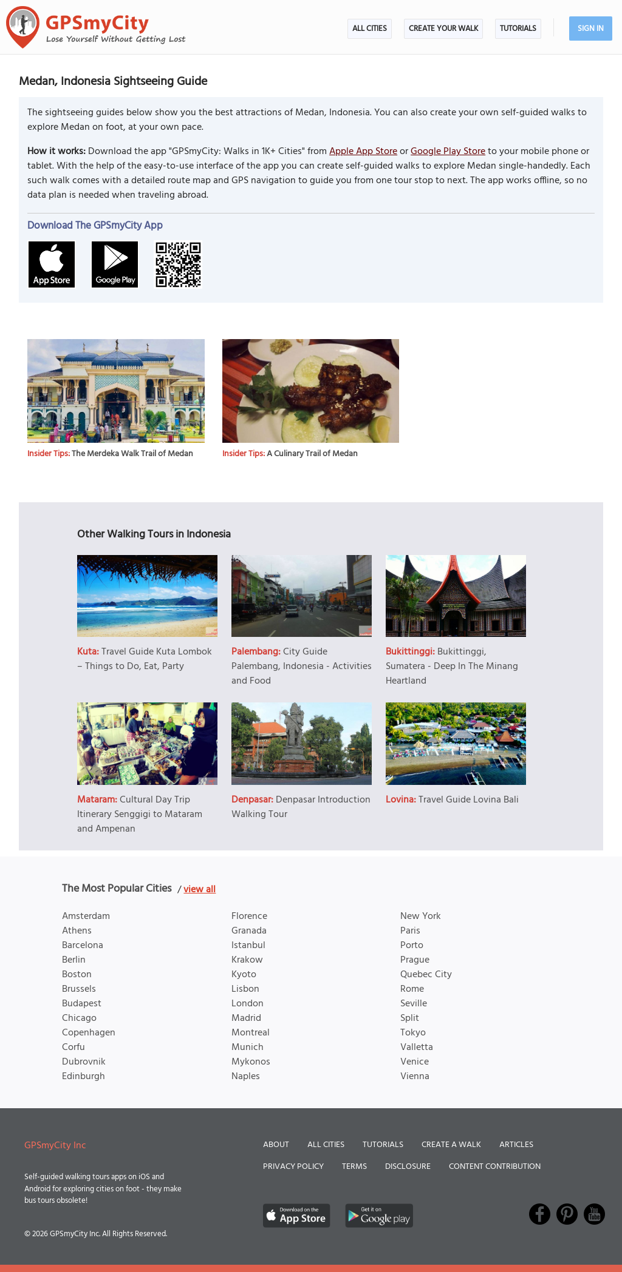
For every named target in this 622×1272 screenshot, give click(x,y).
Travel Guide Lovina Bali (469, 800)
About (276, 1145)
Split (409, 1018)
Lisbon (245, 989)
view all (199, 890)
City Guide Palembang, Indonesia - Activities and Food (301, 666)
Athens (77, 931)
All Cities (369, 28)
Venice (414, 1062)
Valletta (416, 1047)
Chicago (79, 1018)
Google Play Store (448, 152)
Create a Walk (451, 1145)
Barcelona (82, 946)
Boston (77, 975)
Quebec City (426, 975)
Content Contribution (495, 1167)
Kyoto (243, 975)
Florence (249, 916)
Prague (414, 960)
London (247, 1004)
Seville (413, 1004)
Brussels (79, 989)
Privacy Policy (293, 1167)
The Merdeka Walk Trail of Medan (132, 454)
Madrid (246, 1018)
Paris (410, 931)
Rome (412, 989)
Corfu (73, 1047)
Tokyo (413, 1033)
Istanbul (248, 946)
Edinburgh (83, 1077)
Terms (354, 1167)
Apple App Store (363, 152)
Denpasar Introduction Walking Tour (301, 807)
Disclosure (408, 1167)
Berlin (74, 960)
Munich (247, 1047)
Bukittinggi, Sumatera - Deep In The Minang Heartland (452, 666)
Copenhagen (88, 1033)
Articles (516, 1145)
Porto (411, 946)
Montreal (250, 1033)
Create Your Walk (443, 28)
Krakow (247, 960)
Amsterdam (86, 916)
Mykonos (250, 1062)
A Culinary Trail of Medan (312, 454)
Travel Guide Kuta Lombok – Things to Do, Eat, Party (144, 659)
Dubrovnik (84, 1062)
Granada (249, 931)
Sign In (591, 28)
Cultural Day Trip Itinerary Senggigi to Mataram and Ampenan (139, 814)
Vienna (414, 1077)
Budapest (81, 1004)
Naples (245, 1077)
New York (420, 916)
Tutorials (518, 28)
